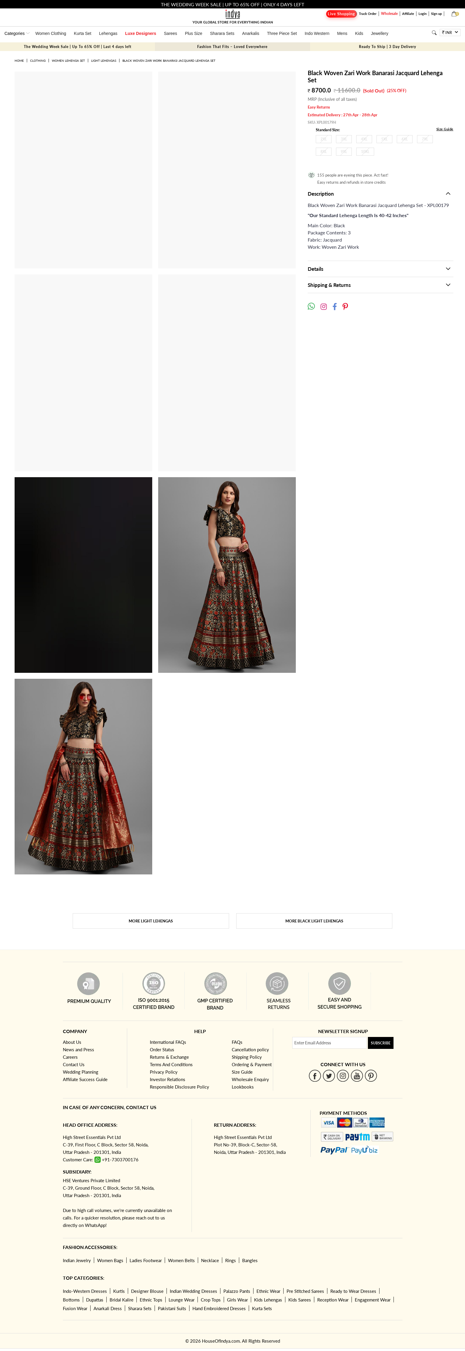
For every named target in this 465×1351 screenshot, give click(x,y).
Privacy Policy (164, 1072)
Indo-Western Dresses (85, 1291)
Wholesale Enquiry (250, 1079)
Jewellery (379, 33)
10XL (365, 151)
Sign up (436, 14)
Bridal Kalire (121, 1299)
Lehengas (108, 33)
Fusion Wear (75, 1308)
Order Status (162, 1049)
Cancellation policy (250, 1049)
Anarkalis (250, 33)
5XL (384, 139)
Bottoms (71, 1299)
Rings (230, 1260)
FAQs (237, 1042)
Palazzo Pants (236, 1291)
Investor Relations (167, 1079)
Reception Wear (333, 1299)
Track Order (368, 14)
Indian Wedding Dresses (193, 1291)
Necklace (210, 1260)
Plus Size (193, 33)
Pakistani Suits (172, 1308)
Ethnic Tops (151, 1299)
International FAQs (168, 1042)
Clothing (38, 60)
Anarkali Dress (108, 1308)
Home (19, 60)
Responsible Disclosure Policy (179, 1086)
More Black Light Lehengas (314, 921)
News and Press (78, 1049)
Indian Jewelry (77, 1260)
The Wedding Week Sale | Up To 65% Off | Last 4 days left (77, 46)
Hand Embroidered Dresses (219, 1308)
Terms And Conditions (171, 1064)
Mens (342, 33)
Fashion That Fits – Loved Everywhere (232, 46)
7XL (425, 139)
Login (423, 14)
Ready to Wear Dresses (353, 1291)
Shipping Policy (247, 1057)
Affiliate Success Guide (85, 1079)
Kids (359, 33)
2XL (324, 139)
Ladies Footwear (146, 1260)
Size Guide (444, 129)
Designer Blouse (147, 1291)
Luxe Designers (140, 33)
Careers (70, 1057)
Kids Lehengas (268, 1299)
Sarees (170, 33)
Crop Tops (211, 1299)
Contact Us (74, 1064)
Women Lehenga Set (68, 60)
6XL (405, 139)
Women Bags (110, 1260)
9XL (344, 151)
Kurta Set (82, 33)
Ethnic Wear (268, 1291)
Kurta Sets (262, 1308)
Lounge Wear (182, 1299)
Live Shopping (341, 14)
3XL (344, 139)
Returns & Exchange (169, 1057)
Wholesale (389, 13)
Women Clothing (50, 33)
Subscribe (381, 1043)
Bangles (250, 1260)
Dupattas (94, 1299)
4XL (364, 139)
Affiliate (408, 14)
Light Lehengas (103, 60)
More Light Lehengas (151, 921)
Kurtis (119, 1291)
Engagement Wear (373, 1299)
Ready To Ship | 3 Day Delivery (387, 46)
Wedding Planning (80, 1072)
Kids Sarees (299, 1299)
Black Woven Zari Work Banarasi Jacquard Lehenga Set (168, 60)
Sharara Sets (222, 33)
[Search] (434, 32)
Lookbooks (243, 1086)
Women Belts (181, 1260)
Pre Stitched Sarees (305, 1291)
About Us (72, 1042)
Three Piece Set (282, 33)
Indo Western (317, 33)
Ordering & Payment (252, 1064)
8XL (324, 151)
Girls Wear (237, 1299)
